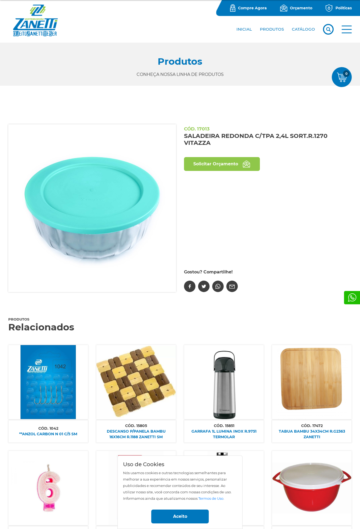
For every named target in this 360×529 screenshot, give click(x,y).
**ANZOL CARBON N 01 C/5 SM (48, 434)
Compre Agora (252, 8)
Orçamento (301, 8)
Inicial (244, 29)
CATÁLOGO (303, 29)
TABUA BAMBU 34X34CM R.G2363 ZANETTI (312, 434)
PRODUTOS (272, 29)
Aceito (180, 516)
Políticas (344, 8)
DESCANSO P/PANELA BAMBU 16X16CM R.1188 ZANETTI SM (136, 434)
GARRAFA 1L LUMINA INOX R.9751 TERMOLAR (223, 434)
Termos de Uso (210, 499)
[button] (347, 29)
